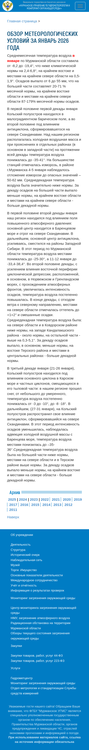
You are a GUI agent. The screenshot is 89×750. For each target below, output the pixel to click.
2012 (68, 505)
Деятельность (21, 544)
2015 (35, 505)
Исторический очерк (25, 555)
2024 (23, 499)
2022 (45, 499)
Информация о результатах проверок (37, 590)
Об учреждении (22, 535)
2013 (57, 505)
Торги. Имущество (24, 570)
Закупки (16, 646)
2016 (24, 505)
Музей (15, 565)
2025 (12, 499)
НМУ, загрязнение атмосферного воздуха (40, 618)
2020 (67, 499)
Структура (18, 550)
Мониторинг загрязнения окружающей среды (43, 598)
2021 (56, 499)
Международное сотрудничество (34, 580)
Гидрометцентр (22, 678)
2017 (13, 505)
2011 (13, 510)
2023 (34, 499)
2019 (78, 499)
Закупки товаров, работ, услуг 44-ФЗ (37, 655)
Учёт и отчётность (24, 585)
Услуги (15, 668)
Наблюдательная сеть (26, 560)
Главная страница (22, 21)
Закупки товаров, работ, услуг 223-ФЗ (37, 661)
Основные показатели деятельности (37, 575)
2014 (46, 505)
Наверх (13, 517)
